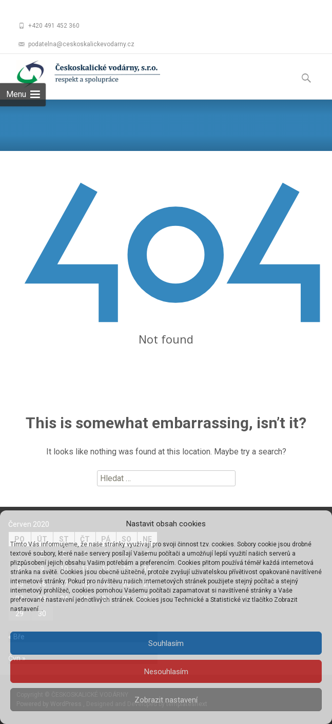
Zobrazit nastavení (166, 699)
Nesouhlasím (166, 671)
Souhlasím (166, 643)
